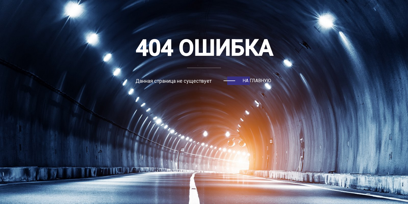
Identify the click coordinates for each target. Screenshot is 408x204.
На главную (257, 80)
